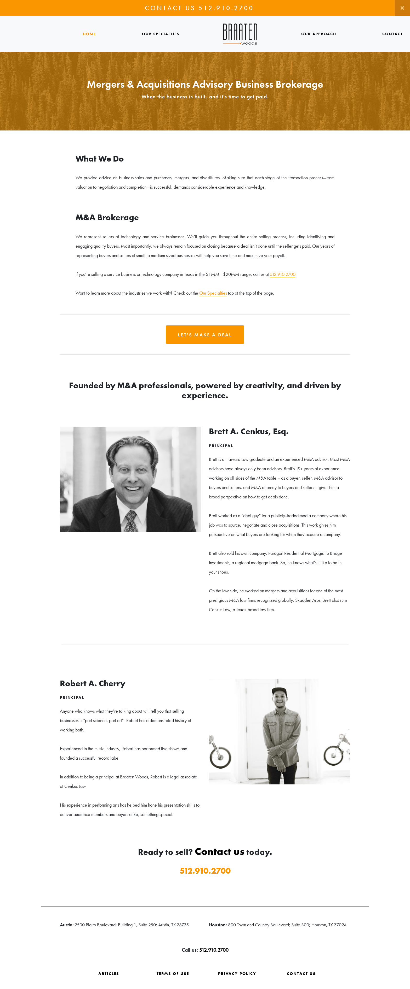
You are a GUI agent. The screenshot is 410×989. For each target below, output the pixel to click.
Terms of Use (173, 973)
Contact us (219, 851)
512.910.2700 (226, 8)
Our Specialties (160, 34)
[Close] (402, 8)
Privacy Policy (237, 973)
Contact (392, 34)
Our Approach (318, 34)
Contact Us (301, 973)
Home (89, 34)
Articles (108, 973)
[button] (205, 334)
